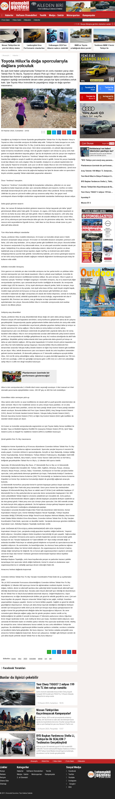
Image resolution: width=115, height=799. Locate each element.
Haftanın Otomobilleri (26, 15)
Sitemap (3, 784)
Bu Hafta (111, 143)
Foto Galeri (5, 20)
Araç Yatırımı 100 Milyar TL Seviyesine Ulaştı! (98, 171)
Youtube (70, 777)
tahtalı (40, 659)
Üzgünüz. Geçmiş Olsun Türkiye (95, 24)
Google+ (71, 784)
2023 (25, 659)
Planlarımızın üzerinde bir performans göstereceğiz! (98, 165)
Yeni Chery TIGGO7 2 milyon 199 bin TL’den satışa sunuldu (98, 192)
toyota (14, 659)
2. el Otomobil (22, 777)
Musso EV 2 (86, 203)
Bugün (104, 143)
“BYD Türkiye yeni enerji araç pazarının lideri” (98, 160)
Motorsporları (73, 15)
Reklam (3, 774)
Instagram (71, 780)
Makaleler (27, 20)
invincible (32, 659)
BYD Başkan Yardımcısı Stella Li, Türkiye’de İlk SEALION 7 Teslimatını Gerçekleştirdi (98, 181)
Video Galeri (16, 20)
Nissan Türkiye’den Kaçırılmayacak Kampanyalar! (98, 187)
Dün (108, 143)
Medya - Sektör (56, 15)
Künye (2, 771)
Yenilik (43, 15)
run (46, 659)
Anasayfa (5, 55)
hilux (19, 659)
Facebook (71, 771)
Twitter (70, 774)
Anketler (36, 20)
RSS (69, 787)
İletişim (3, 777)
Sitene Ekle (4, 780)
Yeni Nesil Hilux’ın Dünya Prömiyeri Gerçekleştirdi (98, 176)
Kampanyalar (89, 15)
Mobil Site (45, 761)
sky (50, 659)
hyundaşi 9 (85, 197)
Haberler (9, 15)
